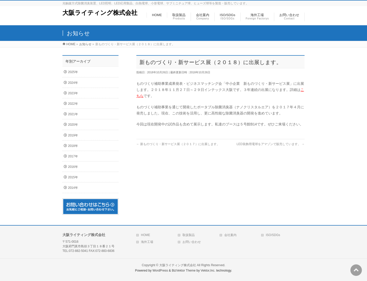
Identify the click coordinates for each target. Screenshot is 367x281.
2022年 (73, 104)
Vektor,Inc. (208, 270)
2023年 (73, 93)
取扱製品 (188, 235)
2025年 (73, 72)
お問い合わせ (191, 242)
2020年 (73, 124)
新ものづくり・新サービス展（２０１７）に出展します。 (178, 144)
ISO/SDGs (273, 235)
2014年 (73, 188)
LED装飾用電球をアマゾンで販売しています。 (271, 144)
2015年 (73, 177)
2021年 (73, 114)
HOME (145, 235)
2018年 (73, 146)
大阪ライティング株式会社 (99, 12)
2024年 (73, 83)
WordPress (160, 270)
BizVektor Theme (184, 270)
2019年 (73, 135)
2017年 (73, 156)
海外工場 (147, 242)
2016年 (73, 167)
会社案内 (230, 235)
